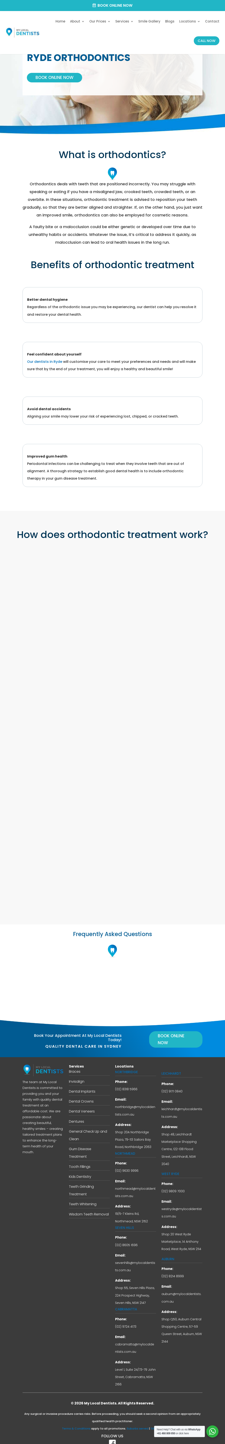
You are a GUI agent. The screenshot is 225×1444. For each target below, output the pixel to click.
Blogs (169, 21)
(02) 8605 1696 (126, 1238)
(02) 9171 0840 (172, 1084)
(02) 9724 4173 (125, 1319)
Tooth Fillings (79, 1159)
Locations (187, 21)
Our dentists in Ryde (44, 358)
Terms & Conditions (76, 1421)
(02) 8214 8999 (172, 1269)
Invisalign (76, 1074)
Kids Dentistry (80, 1169)
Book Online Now (115, 5)
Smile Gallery (149, 21)
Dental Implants (82, 1084)
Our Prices (97, 21)
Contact (212, 21)
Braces (74, 1064)
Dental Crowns (81, 1094)
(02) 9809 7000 (173, 1184)
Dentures (76, 1114)
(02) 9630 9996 (127, 1163)
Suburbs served (137, 1421)
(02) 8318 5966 (126, 1082)
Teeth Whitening (82, 1196)
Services (122, 21)
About (75, 21)
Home (60, 21)
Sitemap (157, 1421)
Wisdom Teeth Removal (89, 1206)
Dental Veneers (82, 1104)
